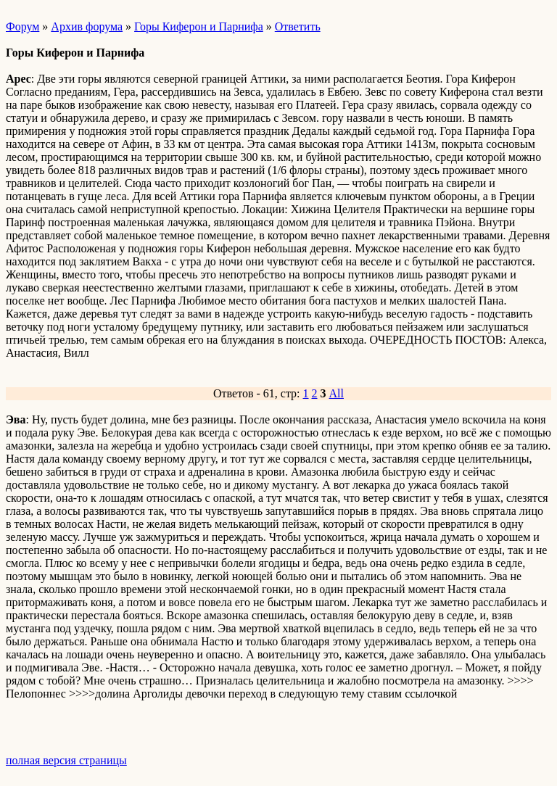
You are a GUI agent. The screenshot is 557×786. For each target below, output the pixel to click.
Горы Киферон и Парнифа (198, 26)
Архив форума (87, 26)
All (336, 393)
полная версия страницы (66, 760)
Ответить (298, 26)
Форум (22, 26)
